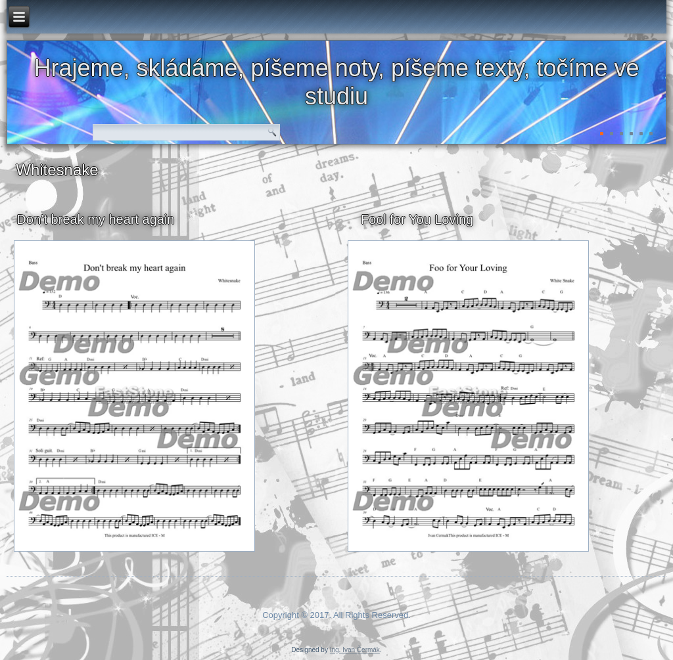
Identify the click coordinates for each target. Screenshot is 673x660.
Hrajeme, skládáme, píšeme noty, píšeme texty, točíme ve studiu (336, 82)
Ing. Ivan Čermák (355, 649)
